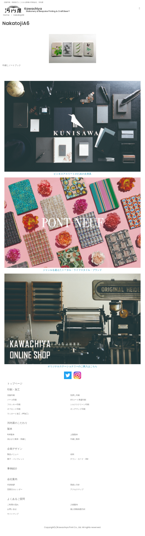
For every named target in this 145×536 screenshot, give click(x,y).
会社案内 (12, 479)
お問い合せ (12, 509)
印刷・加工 (13, 389)
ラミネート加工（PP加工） (18, 413)
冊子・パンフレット (15, 459)
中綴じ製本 (75, 439)
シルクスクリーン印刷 (79, 404)
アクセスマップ (77, 489)
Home (6, 14)
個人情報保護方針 (77, 509)
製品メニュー (13, 454)
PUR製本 (10, 434)
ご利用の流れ (13, 504)
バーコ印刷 (12, 399)
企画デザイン (14, 449)
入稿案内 (74, 504)
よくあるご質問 (16, 499)
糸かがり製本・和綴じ (16, 439)
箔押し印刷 (75, 395)
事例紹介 (12, 468)
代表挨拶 (11, 484)
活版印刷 (11, 395)
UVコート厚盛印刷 (78, 399)
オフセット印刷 (13, 409)
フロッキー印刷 (13, 404)
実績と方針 (75, 484)
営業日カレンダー (14, 489)
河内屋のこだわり (17, 423)
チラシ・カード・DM (79, 459)
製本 (9, 429)
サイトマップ (13, 513)
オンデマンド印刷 (77, 409)
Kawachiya (33, 8)
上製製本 (74, 434)
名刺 (72, 454)
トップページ (14, 383)
